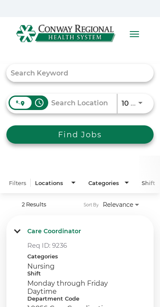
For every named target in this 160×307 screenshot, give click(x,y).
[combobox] (76, 73)
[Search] (80, 134)
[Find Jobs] (80, 134)
